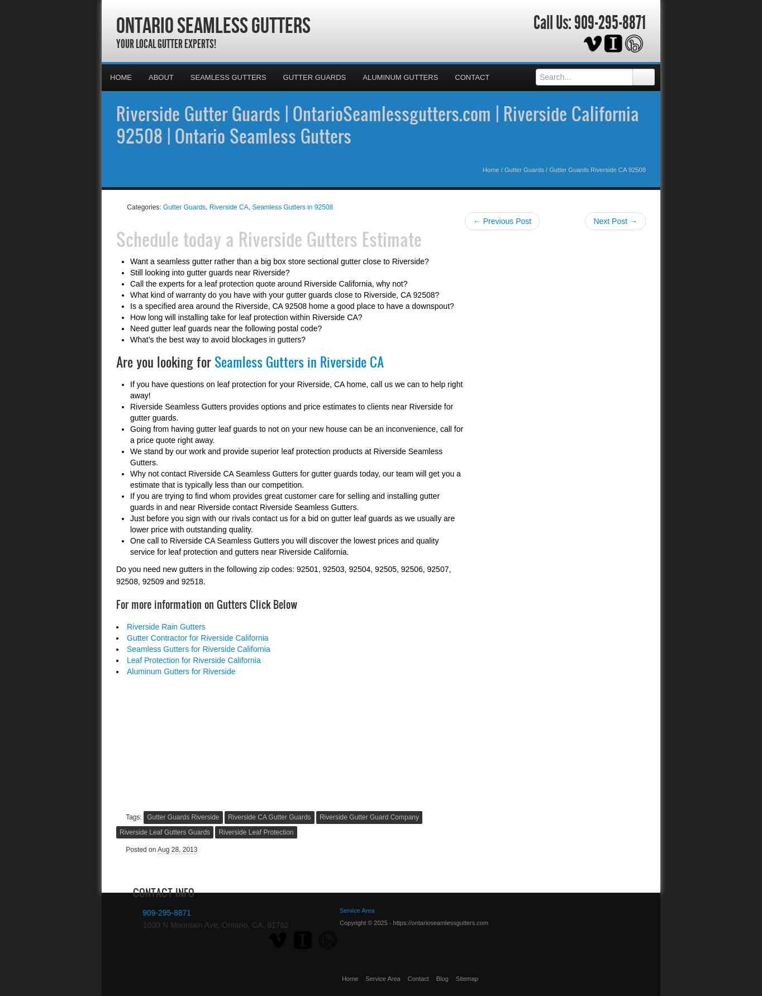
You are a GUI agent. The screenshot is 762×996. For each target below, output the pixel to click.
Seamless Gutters (228, 77)
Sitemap (467, 978)
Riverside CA (229, 207)
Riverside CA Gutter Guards (269, 817)
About (161, 77)
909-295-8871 (610, 23)
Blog (442, 978)
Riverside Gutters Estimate (330, 239)
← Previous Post (502, 221)
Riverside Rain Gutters (166, 626)
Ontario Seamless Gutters (213, 25)
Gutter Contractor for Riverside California (198, 637)
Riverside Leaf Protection (255, 832)
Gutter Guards (314, 77)
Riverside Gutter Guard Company (369, 817)
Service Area (382, 978)
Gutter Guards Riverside (183, 817)
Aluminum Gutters (400, 77)
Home (121, 77)
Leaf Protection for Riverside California (194, 660)
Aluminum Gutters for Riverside (181, 671)
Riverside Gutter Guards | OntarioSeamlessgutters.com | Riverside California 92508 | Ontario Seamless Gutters (377, 124)
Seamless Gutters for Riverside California (198, 649)
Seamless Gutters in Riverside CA (299, 362)
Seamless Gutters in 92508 (292, 207)
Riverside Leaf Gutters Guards (165, 832)
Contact (472, 77)
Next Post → (615, 221)
